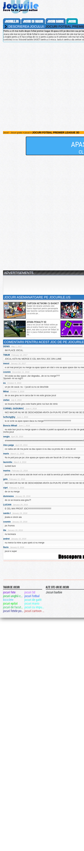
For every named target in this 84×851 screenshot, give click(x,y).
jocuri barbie (55, 21)
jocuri (72, 21)
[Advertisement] (36, 81)
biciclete (8, 600)
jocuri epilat (10, 603)
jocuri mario (31, 603)
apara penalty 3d (36, 322)
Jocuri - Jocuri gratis (12, 132)
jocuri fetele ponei (13, 611)
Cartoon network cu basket (43, 303)
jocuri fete (9, 592)
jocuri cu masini (33, 21)
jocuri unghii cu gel (13, 596)
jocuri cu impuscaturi (34, 607)
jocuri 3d (29, 592)
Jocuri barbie (54, 592)
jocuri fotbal (32, 596)
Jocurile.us (12, 21)
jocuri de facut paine (13, 607)
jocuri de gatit (32, 600)
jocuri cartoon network (34, 611)
